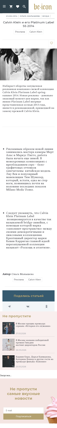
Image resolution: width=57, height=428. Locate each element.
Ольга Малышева (30, 16)
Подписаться (23, 416)
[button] (4, 6)
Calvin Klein (35, 31)
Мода (45, 16)
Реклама (20, 31)
